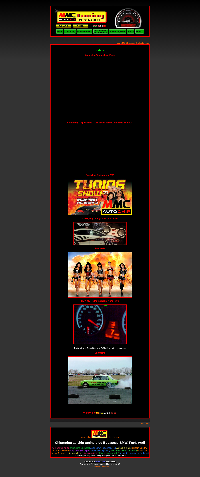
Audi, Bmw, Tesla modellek (103, 448)
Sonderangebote (117, 31)
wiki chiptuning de (61, 448)
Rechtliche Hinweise (100, 467)
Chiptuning (70, 31)
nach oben (145, 423)
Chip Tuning (113, 437)
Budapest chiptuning (100, 450)
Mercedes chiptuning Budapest (134, 453)
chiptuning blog (74, 453)
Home (59, 31)
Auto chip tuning (124, 448)
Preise (131, 31)
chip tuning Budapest (80, 448)
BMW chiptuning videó (108, 453)
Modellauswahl (84, 31)
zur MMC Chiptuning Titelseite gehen (133, 43)
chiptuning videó (89, 453)
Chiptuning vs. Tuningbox (100, 31)
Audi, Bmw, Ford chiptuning (124, 450)
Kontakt (139, 31)
